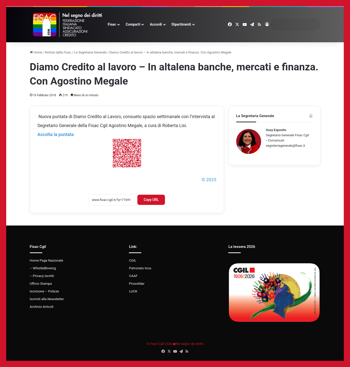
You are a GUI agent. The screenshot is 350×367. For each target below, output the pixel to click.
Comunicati (276, 140)
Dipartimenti (181, 24)
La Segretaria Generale (90, 52)
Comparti (133, 24)
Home (36, 52)
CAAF (133, 276)
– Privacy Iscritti (42, 276)
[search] (291, 25)
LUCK (133, 291)
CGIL (132, 260)
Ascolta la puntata (56, 134)
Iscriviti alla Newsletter (47, 299)
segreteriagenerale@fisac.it (285, 145)
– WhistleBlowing (43, 268)
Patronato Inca (140, 268)
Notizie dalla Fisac (58, 52)
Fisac (112, 24)
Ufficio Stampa (41, 283)
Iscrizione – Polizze (44, 291)
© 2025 (208, 179)
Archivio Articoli (42, 307)
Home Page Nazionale (46, 260)
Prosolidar (136, 283)
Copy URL (151, 200)
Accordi (156, 24)
